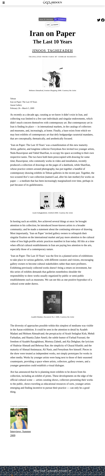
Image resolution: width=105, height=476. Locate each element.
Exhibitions (62, 19)
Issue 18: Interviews (46, 19)
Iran (48, 25)
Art (56, 19)
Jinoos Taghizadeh (52, 50)
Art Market (54, 25)
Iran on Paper (53, 33)
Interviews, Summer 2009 (20, 422)
